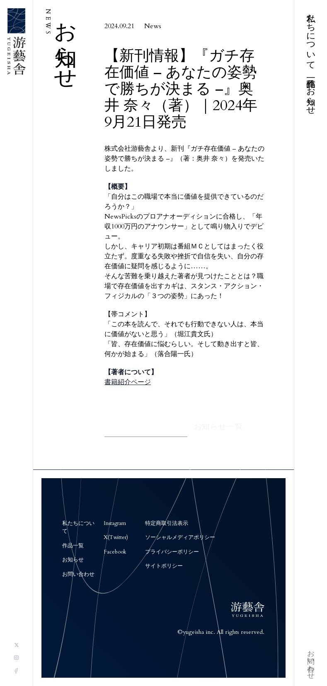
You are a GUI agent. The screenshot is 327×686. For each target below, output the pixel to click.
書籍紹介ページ (127, 383)
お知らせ (311, 96)
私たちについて (311, 36)
